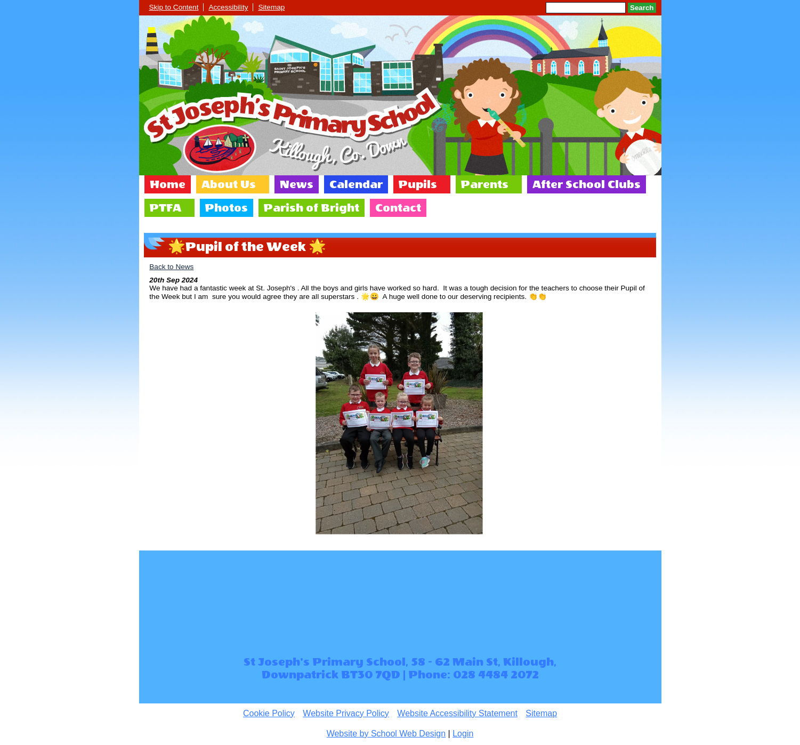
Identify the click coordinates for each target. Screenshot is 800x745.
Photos (226, 207)
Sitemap (271, 7)
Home (167, 184)
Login (462, 733)
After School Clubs (586, 184)
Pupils (418, 184)
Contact (398, 207)
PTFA (165, 207)
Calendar (356, 184)
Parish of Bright (311, 207)
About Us (228, 184)
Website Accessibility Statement (457, 713)
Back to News (171, 267)
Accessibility (228, 7)
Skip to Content (174, 7)
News (296, 184)
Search (641, 8)
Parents (484, 184)
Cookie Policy (269, 713)
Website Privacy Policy (346, 713)
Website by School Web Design (386, 733)
